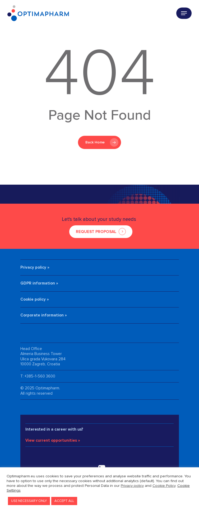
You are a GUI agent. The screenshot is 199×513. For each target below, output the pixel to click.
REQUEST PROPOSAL (96, 231)
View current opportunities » (52, 440)
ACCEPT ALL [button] (64, 501)
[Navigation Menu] (184, 13)
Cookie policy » (34, 299)
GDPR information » (39, 283)
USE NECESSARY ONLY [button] (29, 501)
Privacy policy (132, 485)
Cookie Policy (163, 485)
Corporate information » (43, 315)
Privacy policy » (34, 267)
